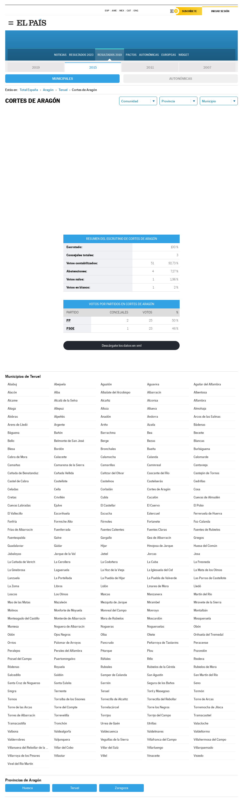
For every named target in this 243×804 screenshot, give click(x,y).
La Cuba (152, 562)
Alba (57, 392)
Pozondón (200, 651)
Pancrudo (107, 642)
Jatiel (104, 554)
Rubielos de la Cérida (161, 667)
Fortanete (153, 521)
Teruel (105, 691)
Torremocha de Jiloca (208, 707)
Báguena (13, 433)
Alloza (105, 408)
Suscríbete (189, 11)
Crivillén (59, 497)
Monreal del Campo (113, 610)
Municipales (62, 78)
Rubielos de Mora (205, 667)
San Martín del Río (206, 675)
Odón (11, 634)
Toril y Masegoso (158, 691)
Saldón (58, 675)
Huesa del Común (205, 546)
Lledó (197, 586)
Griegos (199, 537)
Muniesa (13, 626)
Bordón (59, 449)
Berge (105, 441)
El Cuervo (153, 505)
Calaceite (60, 457)
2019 (36, 67)
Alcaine (13, 400)
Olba (104, 634)
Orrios (12, 642)
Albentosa (200, 392)
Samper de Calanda (114, 675)
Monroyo (153, 610)
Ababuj (12, 384)
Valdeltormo (202, 731)
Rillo (150, 659)
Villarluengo (155, 747)
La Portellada (63, 578)
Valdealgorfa (62, 731)
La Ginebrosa (16, 570)
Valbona (13, 731)
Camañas (14, 465)
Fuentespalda (16, 537)
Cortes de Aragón (158, 489)
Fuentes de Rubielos (207, 529)
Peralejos (14, 651)
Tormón (199, 691)
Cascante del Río (158, 473)
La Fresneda (202, 562)
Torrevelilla (61, 715)
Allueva (152, 408)
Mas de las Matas (19, 602)
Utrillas (151, 723)
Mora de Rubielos (112, 618)
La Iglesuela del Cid (160, 570)
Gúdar (58, 546)
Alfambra (200, 400)
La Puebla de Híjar (113, 578)
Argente (59, 424)
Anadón (106, 416)
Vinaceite (153, 755)
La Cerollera (62, 562)
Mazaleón (60, 602)
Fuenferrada (62, 529)
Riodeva (199, 659)
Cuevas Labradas (19, 505)
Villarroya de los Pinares (24, 755)
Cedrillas (199, 481)
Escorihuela (62, 513)
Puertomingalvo (64, 659)
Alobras (13, 416)
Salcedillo (14, 675)
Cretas (12, 497)
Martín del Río (203, 594)
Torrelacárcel (110, 707)
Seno (197, 683)
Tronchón (60, 723)
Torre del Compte (65, 707)
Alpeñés (59, 416)
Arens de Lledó (18, 424)
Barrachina (108, 433)
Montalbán (201, 610)
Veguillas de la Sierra (115, 739)
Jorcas (151, 554)
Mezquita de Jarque (114, 602)
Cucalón (152, 497)
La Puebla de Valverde (162, 578)
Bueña (151, 449)
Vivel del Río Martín (20, 764)
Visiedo (198, 755)
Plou (150, 651)
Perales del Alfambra (68, 651)
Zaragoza (121, 788)
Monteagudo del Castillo (23, 618)
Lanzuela (14, 578)
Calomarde (201, 457)
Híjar (104, 546)
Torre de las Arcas (20, 707)
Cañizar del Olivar (112, 473)
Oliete (151, 634)
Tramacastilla (17, 723)
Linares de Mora (158, 586)
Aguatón (106, 384)
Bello (11, 441)
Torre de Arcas (204, 699)
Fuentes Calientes (112, 529)
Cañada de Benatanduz (23, 473)
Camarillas (108, 465)
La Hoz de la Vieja (112, 570)
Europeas (168, 55)
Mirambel (153, 602)
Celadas (13, 489)
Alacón (12, 392)
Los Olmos (61, 594)
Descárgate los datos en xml (121, 345)
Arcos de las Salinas (207, 416)
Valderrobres (16, 739)
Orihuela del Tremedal (208, 634)
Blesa (11, 449)
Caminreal (154, 465)
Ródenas (13, 667)
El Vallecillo (15, 513)
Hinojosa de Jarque (160, 546)
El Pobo (199, 505)
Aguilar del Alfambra (207, 384)
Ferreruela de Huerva (208, 513)
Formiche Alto (63, 521)
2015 (93, 67)
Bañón (58, 433)
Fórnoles (106, 521)
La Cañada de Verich (21, 562)
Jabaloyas (14, 554)
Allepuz (59, 408)
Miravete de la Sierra (207, 602)
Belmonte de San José (69, 441)
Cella (57, 489)
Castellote (60, 481)
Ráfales (106, 659)
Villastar (59, 755)
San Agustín (155, 675)
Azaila (151, 424)
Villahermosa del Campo (210, 739)
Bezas (151, 441)
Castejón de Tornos (206, 473)
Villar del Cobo (63, 747)
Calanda (152, 457)
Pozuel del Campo (20, 659)
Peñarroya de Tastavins (162, 642)
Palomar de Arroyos (67, 642)
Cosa (197, 489)
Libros (58, 586)
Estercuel (153, 513)
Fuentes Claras (157, 529)
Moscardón (154, 618)
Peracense (201, 642)
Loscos (12, 594)
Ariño (104, 424)
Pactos (131, 55)
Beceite (199, 433)
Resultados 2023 (81, 55)
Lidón (104, 586)
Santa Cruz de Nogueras (24, 683)
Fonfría (12, 521)
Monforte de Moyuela (68, 610)
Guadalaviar (15, 546)
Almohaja (200, 408)
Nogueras (107, 626)
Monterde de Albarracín (70, 618)
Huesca (27, 788)
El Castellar (108, 505)
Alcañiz (105, 400)
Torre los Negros (158, 707)
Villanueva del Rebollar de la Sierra (28, 747)
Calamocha (108, 457)
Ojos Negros (62, 634)
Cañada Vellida (64, 473)
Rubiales (106, 667)
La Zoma (13, 586)
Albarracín (154, 392)
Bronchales (108, 449)
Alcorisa (152, 400)
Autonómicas (180, 78)
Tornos (12, 699)
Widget (183, 55)
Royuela (59, 667)
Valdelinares (155, 731)
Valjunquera (62, 739)
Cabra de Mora (17, 457)
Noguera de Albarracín (69, 626)
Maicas (105, 594)
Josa (197, 554)
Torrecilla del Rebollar (162, 699)
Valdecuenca (109, 731)
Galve (57, 537)
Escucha (106, 513)
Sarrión (106, 683)
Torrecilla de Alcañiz (114, 699)
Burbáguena (202, 449)
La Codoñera (109, 562)
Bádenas (199, 424)
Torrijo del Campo (159, 715)
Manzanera (154, 594)
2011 (150, 67)
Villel (104, 755)
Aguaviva (153, 384)
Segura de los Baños (160, 683)
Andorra (152, 416)
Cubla (104, 497)
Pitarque (106, 651)
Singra (12, 691)
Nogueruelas (155, 626)
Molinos (13, 610)
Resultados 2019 (110, 55)
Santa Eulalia (62, 683)
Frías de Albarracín (20, 529)
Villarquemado (203, 747)
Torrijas (106, 715)
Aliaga (12, 408)
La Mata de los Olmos (208, 570)
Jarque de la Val (64, 554)
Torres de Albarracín (21, 715)
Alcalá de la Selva (66, 400)
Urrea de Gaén (110, 723)
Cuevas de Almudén (207, 497)
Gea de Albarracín (159, 537)
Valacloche (201, 723)
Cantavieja (201, 465)
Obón (197, 626)
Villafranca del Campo (162, 739)
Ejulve (58, 505)
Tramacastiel (202, 715)
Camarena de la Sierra (69, 465)
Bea (149, 433)
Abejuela (60, 384)
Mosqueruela (202, 618)
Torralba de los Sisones (69, 699)
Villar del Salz (110, 747)
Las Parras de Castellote (210, 578)
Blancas (199, 441)
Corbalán (107, 489)
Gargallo (106, 537)
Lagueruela (61, 570)
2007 (207, 67)
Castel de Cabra (18, 481)
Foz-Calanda (202, 521)
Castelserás (155, 481)
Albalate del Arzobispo (115, 392)
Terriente (60, 691)
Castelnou (107, 481)
